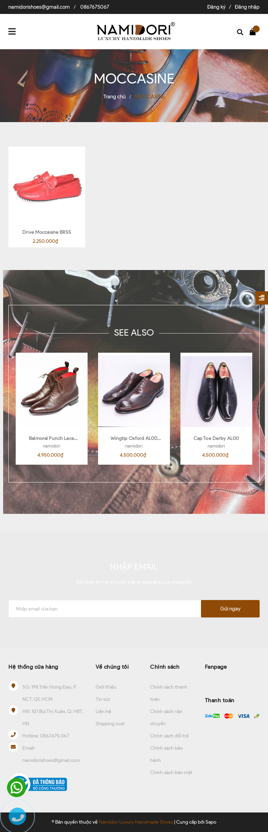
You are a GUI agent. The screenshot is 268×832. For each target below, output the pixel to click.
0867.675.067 (54, 736)
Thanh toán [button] (219, 700)
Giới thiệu (106, 687)
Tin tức (103, 699)
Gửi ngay (230, 609)
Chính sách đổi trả (169, 736)
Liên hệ (103, 711)
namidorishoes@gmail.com (39, 7)
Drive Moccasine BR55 (46, 232)
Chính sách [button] (164, 667)
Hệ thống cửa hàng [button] (33, 667)
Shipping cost (110, 724)
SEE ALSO (134, 332)
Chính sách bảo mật (171, 772)
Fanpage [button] (216, 667)
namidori (51, 446)
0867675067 (94, 7)
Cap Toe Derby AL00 (216, 438)
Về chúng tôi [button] (112, 667)
